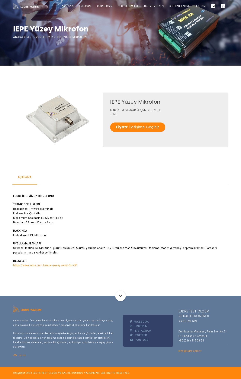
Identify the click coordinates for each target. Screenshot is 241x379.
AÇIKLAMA (25, 177)
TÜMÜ (113, 114)
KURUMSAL (85, 6)
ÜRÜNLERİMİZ (105, 6)
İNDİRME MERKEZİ (153, 6)
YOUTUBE (139, 339)
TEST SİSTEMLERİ (128, 6)
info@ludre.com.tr (190, 350)
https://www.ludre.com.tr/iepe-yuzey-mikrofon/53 (45, 265)
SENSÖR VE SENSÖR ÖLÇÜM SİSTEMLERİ (135, 110)
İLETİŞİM (201, 6)
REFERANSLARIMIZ (180, 6)
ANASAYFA (67, 6)
